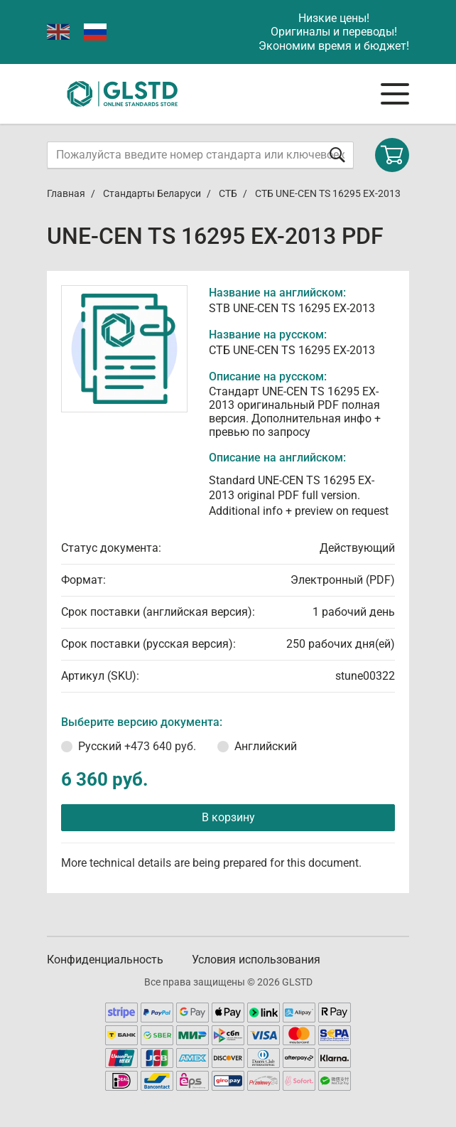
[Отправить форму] (337, 154)
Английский (265, 746)
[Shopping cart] (392, 155)
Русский (137, 746)
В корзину (228, 817)
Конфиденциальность (105, 959)
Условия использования (256, 959)
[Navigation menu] (395, 94)
